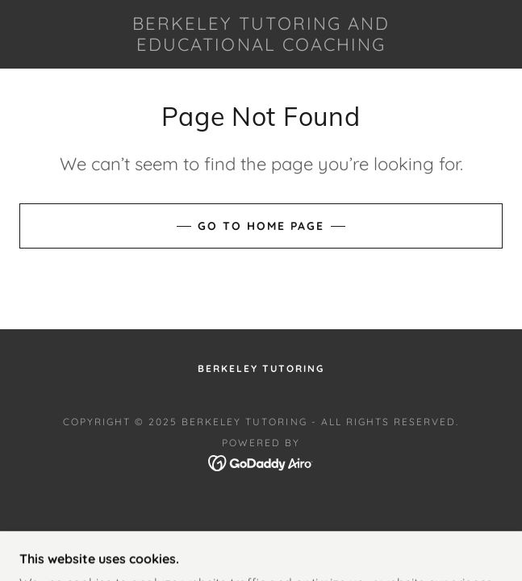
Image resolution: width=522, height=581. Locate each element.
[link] (261, 34)
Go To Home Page (261, 226)
